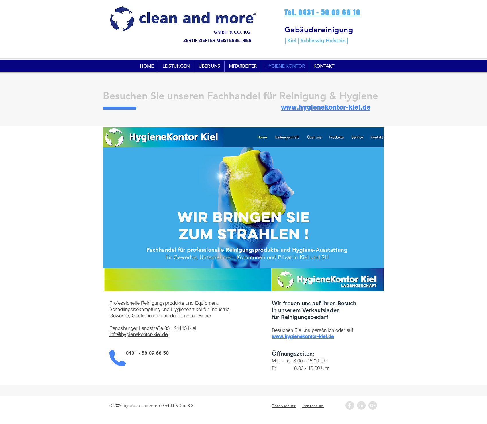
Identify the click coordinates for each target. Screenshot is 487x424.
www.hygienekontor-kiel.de (325, 107)
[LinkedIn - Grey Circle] (361, 405)
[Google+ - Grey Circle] (372, 405)
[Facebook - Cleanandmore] (349, 405)
